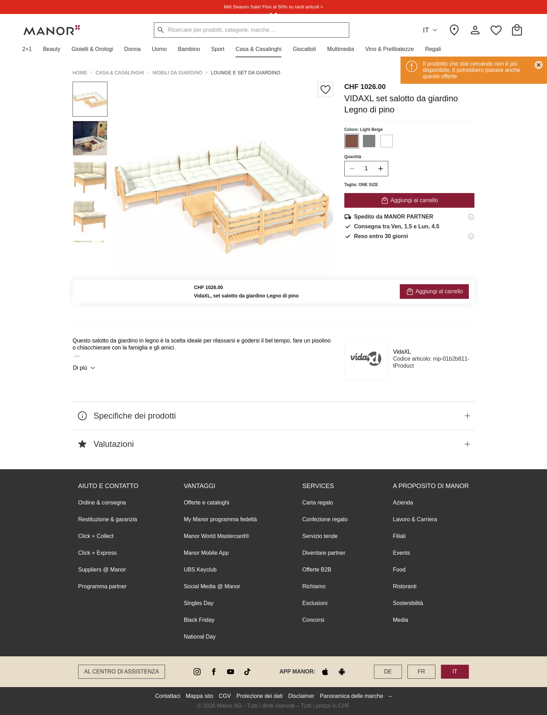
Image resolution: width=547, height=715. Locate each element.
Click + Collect (96, 536)
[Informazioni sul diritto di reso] (470, 236)
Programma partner (102, 586)
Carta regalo (317, 503)
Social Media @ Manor (212, 586)
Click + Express (97, 553)
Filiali (399, 536)
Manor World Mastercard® (216, 536)
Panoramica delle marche (351, 696)
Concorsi (313, 620)
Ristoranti (405, 586)
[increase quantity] (380, 168)
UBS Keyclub (200, 570)
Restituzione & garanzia (107, 519)
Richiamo (313, 586)
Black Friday (199, 620)
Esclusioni (314, 603)
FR (421, 672)
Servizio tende (319, 536)
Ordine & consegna (102, 503)
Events (401, 553)
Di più (85, 368)
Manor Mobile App (206, 553)
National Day (200, 637)
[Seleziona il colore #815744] (351, 141)
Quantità (352, 156)
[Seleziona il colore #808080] (369, 141)
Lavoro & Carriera (415, 519)
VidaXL (402, 352)
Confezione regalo (324, 519)
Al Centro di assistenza (121, 672)
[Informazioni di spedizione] (470, 216)
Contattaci (167, 696)
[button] (29, 49)
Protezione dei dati (260, 696)
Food (399, 570)
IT (431, 30)
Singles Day (198, 603)
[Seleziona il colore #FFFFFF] (386, 141)
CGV (225, 696)
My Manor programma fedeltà (220, 519)
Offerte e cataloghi (206, 503)
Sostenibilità (408, 603)
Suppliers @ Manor (102, 570)
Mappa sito (199, 696)
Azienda (403, 503)
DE (388, 672)
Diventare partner (323, 553)
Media (400, 620)
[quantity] (366, 168)
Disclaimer (301, 696)
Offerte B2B (316, 570)
